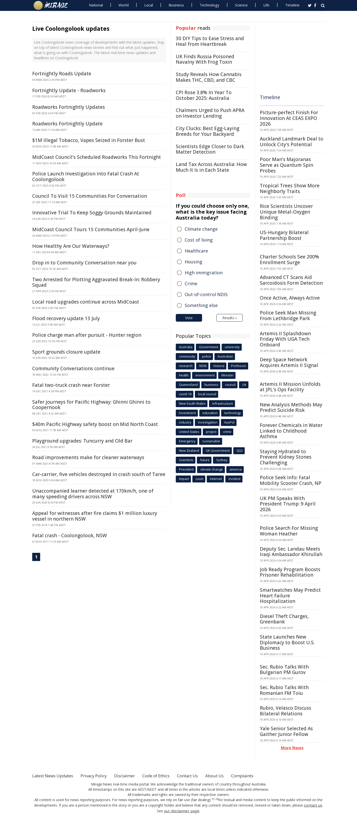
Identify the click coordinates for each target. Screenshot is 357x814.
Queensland (188, 384)
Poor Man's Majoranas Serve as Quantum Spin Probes (286, 165)
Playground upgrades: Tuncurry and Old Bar (82, 441)
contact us (313, 805)
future (204, 460)
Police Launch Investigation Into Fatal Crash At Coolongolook (85, 176)
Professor (238, 366)
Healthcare (196, 251)
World (124, 4)
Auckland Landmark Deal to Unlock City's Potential (291, 142)
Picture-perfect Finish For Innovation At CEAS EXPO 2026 (289, 118)
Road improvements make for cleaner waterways (88, 457)
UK (244, 384)
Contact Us (202, 776)
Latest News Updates (55, 776)
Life (266, 4)
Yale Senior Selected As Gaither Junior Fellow (286, 731)
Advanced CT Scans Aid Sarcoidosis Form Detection (291, 280)
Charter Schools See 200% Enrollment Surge (289, 259)
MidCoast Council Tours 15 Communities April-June (90, 229)
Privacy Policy (100, 776)
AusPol (229, 422)
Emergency (187, 441)
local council (207, 394)
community (187, 356)
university (232, 347)
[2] (216, 799)
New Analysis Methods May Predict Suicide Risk (291, 407)
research (186, 366)
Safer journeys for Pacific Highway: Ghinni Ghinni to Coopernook (91, 405)
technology (232, 413)
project (211, 431)
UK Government (218, 450)
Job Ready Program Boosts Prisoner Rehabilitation (290, 572)
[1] (213, 799)
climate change (211, 469)
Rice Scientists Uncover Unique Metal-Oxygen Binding (286, 212)
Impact (184, 479)
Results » (229, 317)
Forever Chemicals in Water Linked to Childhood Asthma (291, 431)
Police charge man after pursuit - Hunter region (86, 335)
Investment (187, 413)
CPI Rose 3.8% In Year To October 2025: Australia (204, 95)
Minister (227, 375)
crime (227, 431)
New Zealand (189, 450)
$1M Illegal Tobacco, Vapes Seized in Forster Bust (88, 140)
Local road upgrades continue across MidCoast (85, 302)
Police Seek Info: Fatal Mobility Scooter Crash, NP (290, 480)
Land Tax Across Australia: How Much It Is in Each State (211, 167)
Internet (216, 479)
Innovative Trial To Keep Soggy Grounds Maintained (91, 212)
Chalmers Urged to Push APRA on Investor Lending (210, 113)
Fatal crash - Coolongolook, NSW (69, 535)
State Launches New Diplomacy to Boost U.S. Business (287, 642)
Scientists (186, 460)
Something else (201, 305)
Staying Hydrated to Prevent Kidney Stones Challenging (285, 457)
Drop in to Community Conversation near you (84, 262)
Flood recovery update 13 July (66, 318)
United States (189, 431)
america (236, 469)
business (211, 384)
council (230, 384)
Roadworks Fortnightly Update (67, 123)
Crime (191, 283)
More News (292, 748)
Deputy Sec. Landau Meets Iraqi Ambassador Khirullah (291, 552)
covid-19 (185, 394)
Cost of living (199, 240)
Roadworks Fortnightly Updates (68, 107)
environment (205, 375)
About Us (231, 776)
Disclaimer (133, 776)
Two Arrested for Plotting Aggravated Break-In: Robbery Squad (96, 282)
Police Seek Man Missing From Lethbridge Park (288, 315)
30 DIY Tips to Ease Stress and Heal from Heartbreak (210, 41)
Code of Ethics (167, 776)
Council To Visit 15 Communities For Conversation (89, 196)
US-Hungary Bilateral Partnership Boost (284, 235)
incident (234, 479)
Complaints (261, 776)
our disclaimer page (181, 810)
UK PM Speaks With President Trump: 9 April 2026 (288, 504)
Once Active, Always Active (290, 298)
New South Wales (192, 403)
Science (241, 4)
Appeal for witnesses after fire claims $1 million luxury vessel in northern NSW (94, 516)
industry (185, 422)
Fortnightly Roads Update (61, 73)
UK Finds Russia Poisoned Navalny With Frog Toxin (205, 59)
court (199, 479)
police (206, 356)
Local (148, 4)
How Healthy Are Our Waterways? (70, 246)
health (184, 375)
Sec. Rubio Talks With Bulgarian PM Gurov (284, 670)
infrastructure (222, 403)
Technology (209, 4)
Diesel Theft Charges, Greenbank (284, 619)
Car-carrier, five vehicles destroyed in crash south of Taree (98, 474)
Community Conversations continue (73, 368)
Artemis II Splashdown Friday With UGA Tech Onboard (285, 339)
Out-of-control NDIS (206, 294)
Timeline (292, 4)
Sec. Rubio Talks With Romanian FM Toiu (284, 690)
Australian (225, 356)
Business (176, 4)
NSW (203, 366)
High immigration (204, 273)
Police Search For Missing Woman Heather (289, 531)
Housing (193, 262)
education (210, 413)
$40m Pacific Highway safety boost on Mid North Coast (95, 424)
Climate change (201, 229)
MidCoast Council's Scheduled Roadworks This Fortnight (96, 157)
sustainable (211, 441)
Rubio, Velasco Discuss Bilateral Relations (285, 711)
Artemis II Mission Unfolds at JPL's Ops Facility (290, 387)
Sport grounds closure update (66, 352)
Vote (189, 317)
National (96, 4)
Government (208, 347)
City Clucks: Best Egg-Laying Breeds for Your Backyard (207, 131)
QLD (240, 450)
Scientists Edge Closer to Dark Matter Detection (210, 149)
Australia (185, 347)
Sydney (222, 460)
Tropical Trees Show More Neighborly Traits (290, 188)
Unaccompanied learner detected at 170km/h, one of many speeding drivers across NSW (92, 494)
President (186, 469)
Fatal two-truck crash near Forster (71, 385)
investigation (207, 422)
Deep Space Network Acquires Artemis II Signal (289, 362)
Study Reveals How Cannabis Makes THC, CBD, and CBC (208, 77)
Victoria (218, 366)
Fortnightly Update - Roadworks (69, 90)
